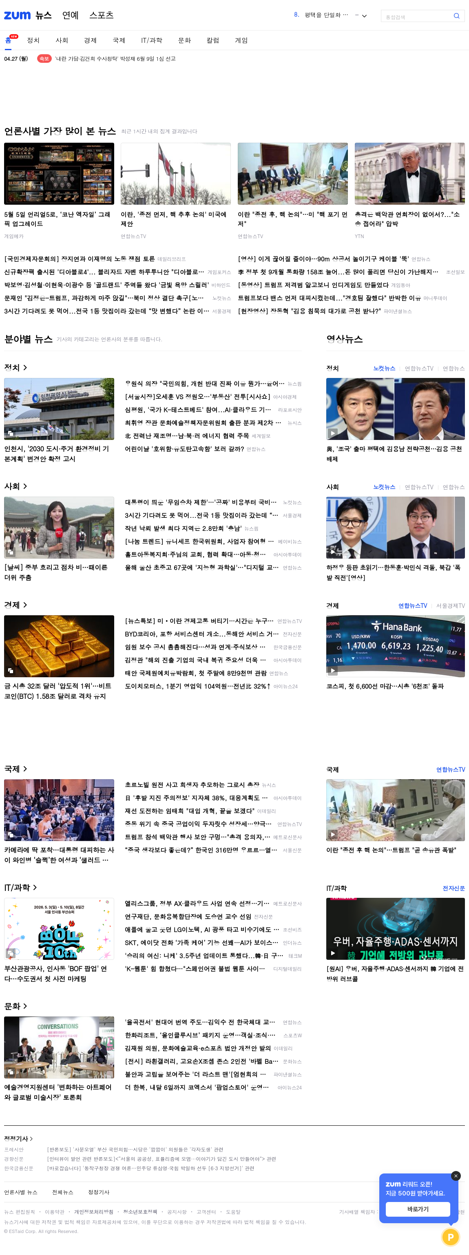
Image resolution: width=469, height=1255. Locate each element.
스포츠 (101, 15)
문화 (184, 40)
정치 (33, 40)
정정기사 (16, 1138)
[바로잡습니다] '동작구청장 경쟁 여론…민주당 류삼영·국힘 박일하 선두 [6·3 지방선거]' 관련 (150, 1167)
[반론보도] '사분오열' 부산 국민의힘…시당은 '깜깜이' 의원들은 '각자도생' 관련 (135, 1149)
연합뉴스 (454, 368)
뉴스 (43, 15)
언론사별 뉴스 (21, 1192)
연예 (70, 15)
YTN (359, 235)
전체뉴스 (62, 1192)
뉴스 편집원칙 (19, 1211)
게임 (241, 40)
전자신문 (454, 888)
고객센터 (206, 1211)
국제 (119, 40)
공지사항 (177, 1211)
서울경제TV (450, 605)
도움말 (233, 1211)
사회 (62, 40)
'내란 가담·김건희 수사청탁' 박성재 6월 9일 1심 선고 (115, 58)
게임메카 (14, 235)
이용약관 (54, 1211)
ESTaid (16, 1231)
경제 (90, 40)
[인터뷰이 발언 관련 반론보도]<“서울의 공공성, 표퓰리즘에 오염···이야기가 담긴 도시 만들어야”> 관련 (162, 1158)
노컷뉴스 (384, 368)
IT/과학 (151, 40)
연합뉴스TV (133, 235)
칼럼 (212, 40)
